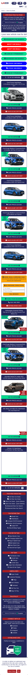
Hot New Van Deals (14, 499)
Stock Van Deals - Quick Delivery (14, 503)
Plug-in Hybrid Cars (14, 540)
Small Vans (14, 558)
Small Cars (14, 516)
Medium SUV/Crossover (14, 523)
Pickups (14, 560)
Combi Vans (14, 562)
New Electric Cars (14, 536)
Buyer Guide (14, 574)
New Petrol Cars (14, 545)
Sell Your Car (14, 588)
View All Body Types (14, 528)
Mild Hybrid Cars (14, 543)
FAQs (14, 580)
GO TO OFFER (14, 104)
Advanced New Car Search (14, 506)
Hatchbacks (14, 518)
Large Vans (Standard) (14, 565)
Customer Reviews (14, 577)
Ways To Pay (14, 591)
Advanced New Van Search (14, 508)
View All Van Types (14, 567)
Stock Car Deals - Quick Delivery (14, 501)
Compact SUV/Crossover (14, 521)
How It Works (14, 582)
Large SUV (14, 525)
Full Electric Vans (14, 556)
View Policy (12, 671)
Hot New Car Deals (14, 497)
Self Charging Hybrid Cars (14, 538)
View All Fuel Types (14, 547)
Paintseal (14, 585)
